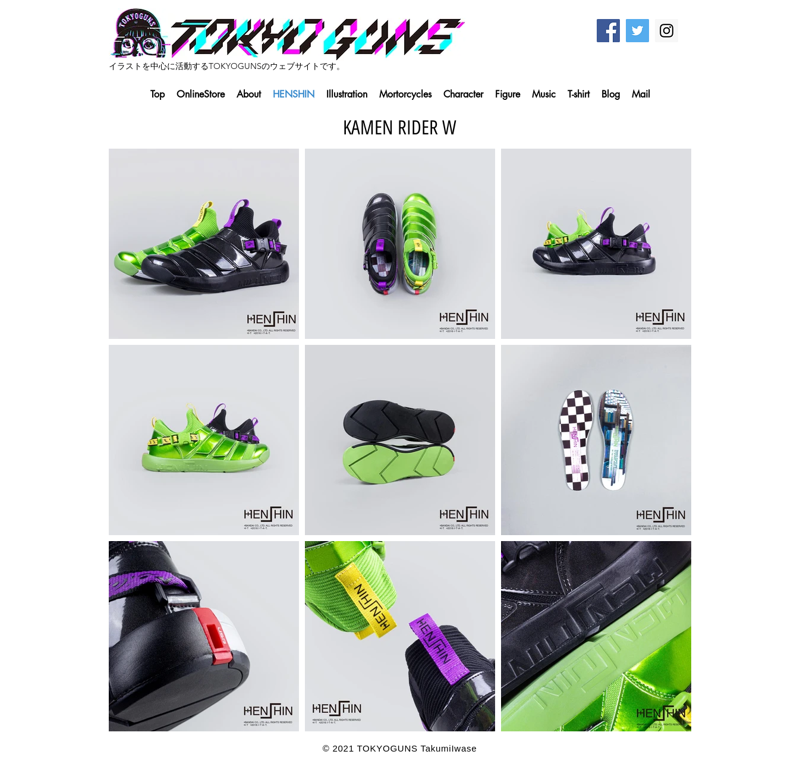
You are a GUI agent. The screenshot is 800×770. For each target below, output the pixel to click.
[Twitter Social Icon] (637, 30)
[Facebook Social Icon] (608, 30)
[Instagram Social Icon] (666, 30)
